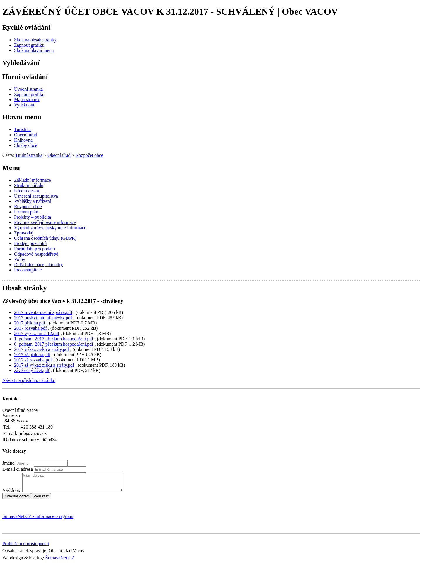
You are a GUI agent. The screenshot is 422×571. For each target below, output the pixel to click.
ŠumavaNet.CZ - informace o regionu (37, 519)
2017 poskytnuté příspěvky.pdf (43, 317)
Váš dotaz (11, 493)
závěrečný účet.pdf (32, 370)
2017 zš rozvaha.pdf (33, 359)
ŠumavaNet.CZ (59, 561)
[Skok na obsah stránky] (35, 39)
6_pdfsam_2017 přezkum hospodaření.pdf (53, 343)
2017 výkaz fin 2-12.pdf (36, 333)
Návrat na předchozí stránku (28, 380)
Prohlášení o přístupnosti (25, 547)
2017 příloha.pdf (29, 322)
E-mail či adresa (17, 469)
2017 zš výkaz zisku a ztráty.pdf (44, 365)
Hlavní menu (21, 117)
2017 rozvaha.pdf (30, 328)
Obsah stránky (24, 288)
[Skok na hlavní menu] (34, 50)
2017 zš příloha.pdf (32, 354)
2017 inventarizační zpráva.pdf (43, 312)
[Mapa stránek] (27, 99)
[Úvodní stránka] (28, 88)
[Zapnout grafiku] (29, 45)
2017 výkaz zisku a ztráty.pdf (41, 349)
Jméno (8, 462)
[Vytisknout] (24, 104)
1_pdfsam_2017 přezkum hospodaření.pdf (53, 338)
